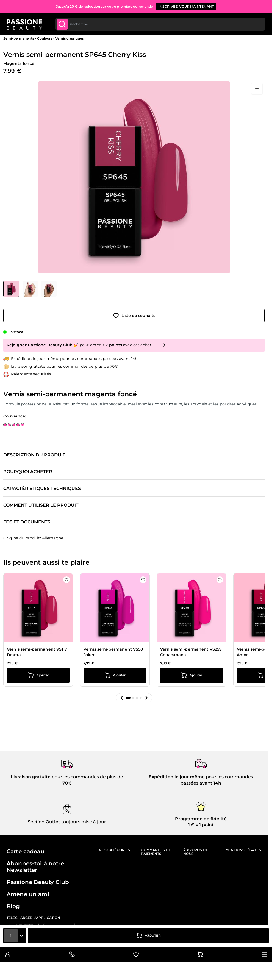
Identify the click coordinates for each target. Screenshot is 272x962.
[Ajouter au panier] (148, 935)
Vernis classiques (69, 38)
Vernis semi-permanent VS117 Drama (37, 652)
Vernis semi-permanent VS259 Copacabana (191, 652)
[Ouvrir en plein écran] (256, 88)
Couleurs (44, 38)
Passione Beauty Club (38, 882)
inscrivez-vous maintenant (186, 6)
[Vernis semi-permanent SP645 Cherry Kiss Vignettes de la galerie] (30, 289)
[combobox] (160, 24)
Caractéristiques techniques (42, 488)
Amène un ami (28, 894)
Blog (13, 906)
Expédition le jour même (177, 776)
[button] (121, 698)
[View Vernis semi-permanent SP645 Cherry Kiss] (11, 289)
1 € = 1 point (201, 824)
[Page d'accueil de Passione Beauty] (24, 24)
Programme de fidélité (201, 818)
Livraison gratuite (31, 776)
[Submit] (62, 24)
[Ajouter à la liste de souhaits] (134, 315)
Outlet (52, 821)
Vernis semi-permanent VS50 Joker (113, 652)
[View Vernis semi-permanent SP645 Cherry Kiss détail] (30, 289)
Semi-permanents (18, 38)
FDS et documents (26, 522)
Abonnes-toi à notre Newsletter (35, 866)
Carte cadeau (26, 851)
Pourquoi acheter (27, 472)
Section (36, 821)
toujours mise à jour (83, 821)
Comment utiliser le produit (41, 505)
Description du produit (34, 455)
